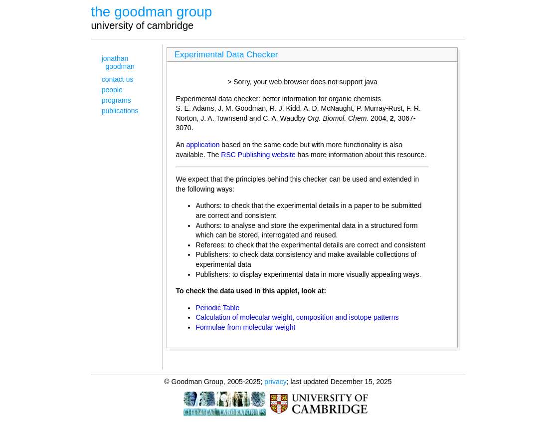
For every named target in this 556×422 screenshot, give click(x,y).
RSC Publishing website (258, 155)
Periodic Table (217, 308)
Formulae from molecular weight (245, 327)
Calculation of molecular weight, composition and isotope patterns (296, 317)
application (203, 145)
